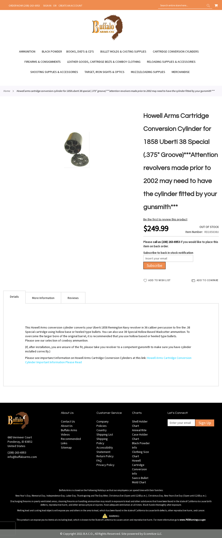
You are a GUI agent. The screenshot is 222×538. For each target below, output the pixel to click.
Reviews (73, 298)
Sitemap (66, 447)
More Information (43, 298)
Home (6, 90)
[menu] (111, 61)
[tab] (14, 297)
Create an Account (70, 5)
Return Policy (105, 456)
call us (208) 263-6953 (166, 242)
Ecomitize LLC (153, 534)
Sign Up (205, 422)
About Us (67, 426)
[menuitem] (29, 51)
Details (14, 297)
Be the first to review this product (165, 219)
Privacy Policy (105, 465)
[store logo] (107, 40)
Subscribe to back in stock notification (168, 253)
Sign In (47, 5)
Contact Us (68, 421)
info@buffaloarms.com (22, 457)
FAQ (99, 460)
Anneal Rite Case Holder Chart (140, 434)
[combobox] (185, 5)
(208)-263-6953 (17, 452)
